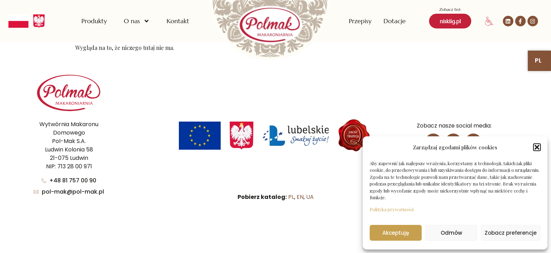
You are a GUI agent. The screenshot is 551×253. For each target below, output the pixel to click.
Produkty (94, 21)
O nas (137, 21)
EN (300, 197)
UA (310, 197)
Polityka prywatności (392, 209)
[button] (536, 147)
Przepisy (360, 21)
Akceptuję (395, 232)
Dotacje (394, 21)
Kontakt (178, 21)
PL (291, 197)
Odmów (451, 232)
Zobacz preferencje (511, 232)
